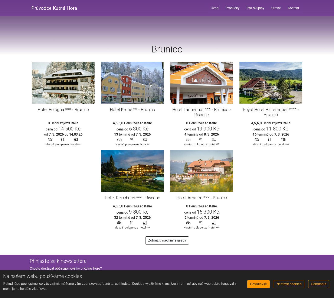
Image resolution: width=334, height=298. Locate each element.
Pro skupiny (255, 8)
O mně (276, 8)
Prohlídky (233, 8)
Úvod (215, 8)
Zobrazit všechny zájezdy (167, 240)
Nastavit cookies (289, 284)
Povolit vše (258, 284)
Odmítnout (318, 284)
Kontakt (293, 8)
